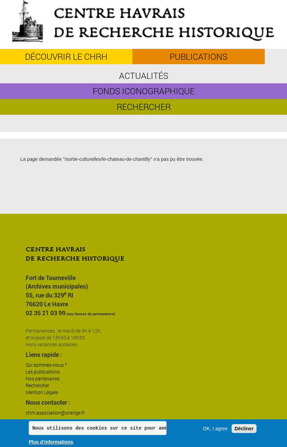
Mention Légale (42, 392)
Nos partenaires (43, 378)
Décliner (244, 428)
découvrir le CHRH (66, 56)
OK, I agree (215, 428)
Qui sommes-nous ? (46, 365)
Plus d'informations (51, 442)
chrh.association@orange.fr (55, 412)
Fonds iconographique (144, 91)
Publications (198, 56)
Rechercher (144, 106)
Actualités (143, 75)
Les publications (43, 371)
